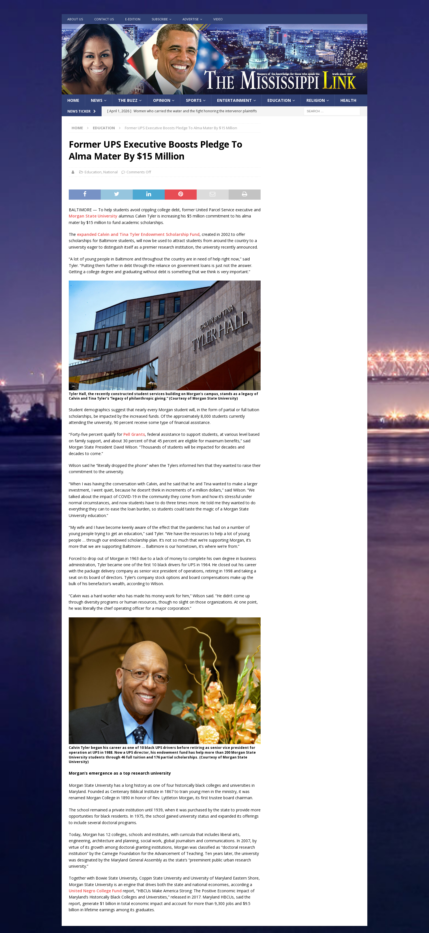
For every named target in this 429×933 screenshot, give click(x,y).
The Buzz (128, 100)
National (110, 171)
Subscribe (160, 19)
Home (73, 100)
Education (279, 100)
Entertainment (234, 100)
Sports (193, 100)
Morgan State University (93, 216)
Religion (315, 100)
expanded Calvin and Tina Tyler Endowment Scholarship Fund (138, 234)
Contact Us (104, 19)
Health (348, 100)
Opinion (161, 100)
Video (218, 19)
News (96, 100)
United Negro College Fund (96, 890)
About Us (75, 19)
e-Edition (132, 19)
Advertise (191, 19)
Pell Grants (134, 434)
